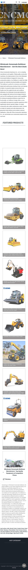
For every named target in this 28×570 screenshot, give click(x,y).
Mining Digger (9, 533)
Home (4, 58)
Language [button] (24, 2)
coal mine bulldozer (5, 531)
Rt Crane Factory (15, 531)
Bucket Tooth (13, 528)
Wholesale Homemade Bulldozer (17, 58)
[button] (16, 2)
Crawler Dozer (20, 528)
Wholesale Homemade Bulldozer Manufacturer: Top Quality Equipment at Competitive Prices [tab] (14, 472)
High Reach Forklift (18, 533)
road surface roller (4, 528)
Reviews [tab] (7, 479)
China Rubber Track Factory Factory (18, 530)
